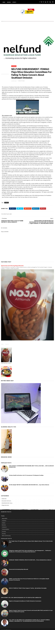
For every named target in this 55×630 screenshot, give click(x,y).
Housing (3, 531)
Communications (5, 527)
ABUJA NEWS (4, 516)
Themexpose (8, 628)
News (4, 2)
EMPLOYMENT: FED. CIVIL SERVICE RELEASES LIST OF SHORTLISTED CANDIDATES (21, 595)
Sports (14, 2)
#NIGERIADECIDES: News (7, 501)
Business (4, 523)
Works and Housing (6, 534)
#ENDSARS (4, 497)
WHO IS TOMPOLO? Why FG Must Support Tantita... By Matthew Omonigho (28, 586)
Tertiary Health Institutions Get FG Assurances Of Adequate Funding (26, 473)
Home (2, 342)
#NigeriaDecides (5, 503)
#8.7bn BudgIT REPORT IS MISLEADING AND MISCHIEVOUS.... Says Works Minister (29, 482)
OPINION (14, 65)
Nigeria (9, 2)
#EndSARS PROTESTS (6, 499)
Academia (4, 518)
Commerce (4, 525)
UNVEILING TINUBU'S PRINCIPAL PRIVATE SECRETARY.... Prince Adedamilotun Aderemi (30, 558)
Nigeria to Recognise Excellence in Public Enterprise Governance (25, 599)
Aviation (3, 521)
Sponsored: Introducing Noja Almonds (12, 264)
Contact (7, 342)
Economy (4, 529)
